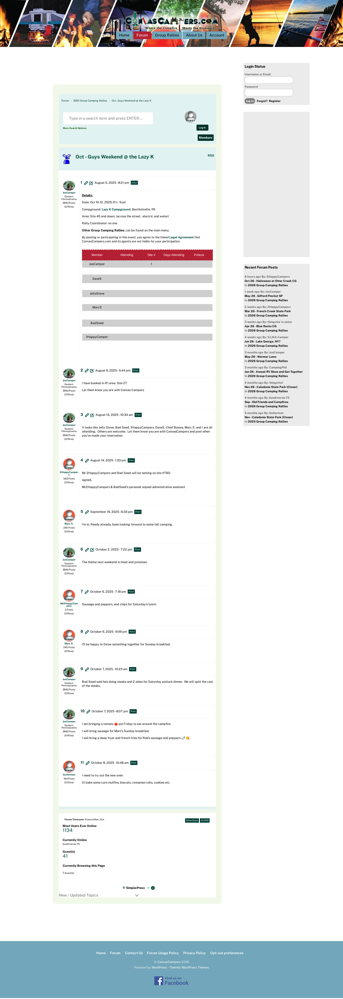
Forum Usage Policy (163, 954)
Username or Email (258, 75)
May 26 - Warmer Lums (260, 357)
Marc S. (69, 524)
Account (216, 36)
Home (124, 36)
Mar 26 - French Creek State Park (268, 312)
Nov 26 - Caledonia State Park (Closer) (271, 388)
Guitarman (69, 775)
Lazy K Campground (116, 210)
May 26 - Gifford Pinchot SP (264, 297)
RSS (211, 156)
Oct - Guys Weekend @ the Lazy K (131, 101)
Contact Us (134, 954)
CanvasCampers (169, 963)
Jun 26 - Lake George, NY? (262, 342)
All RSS (205, 821)
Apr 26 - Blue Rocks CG (261, 327)
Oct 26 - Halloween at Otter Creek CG (271, 282)
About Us (194, 36)
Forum (142, 36)
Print (134, 183)
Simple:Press (135, 889)
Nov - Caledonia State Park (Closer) (269, 418)
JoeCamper (69, 193)
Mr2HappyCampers (69, 605)
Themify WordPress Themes (189, 968)
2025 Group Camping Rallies (90, 101)
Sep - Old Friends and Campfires (266, 403)
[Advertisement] (131, 74)
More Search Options (74, 129)
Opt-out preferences (226, 954)
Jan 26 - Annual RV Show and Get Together (274, 372)
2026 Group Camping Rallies (268, 286)
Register (275, 102)
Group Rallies (167, 36)
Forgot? (262, 102)
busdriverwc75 (71, 844)
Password (251, 87)
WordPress (159, 968)
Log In (202, 128)
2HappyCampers (69, 474)
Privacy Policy (194, 954)
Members (205, 138)
